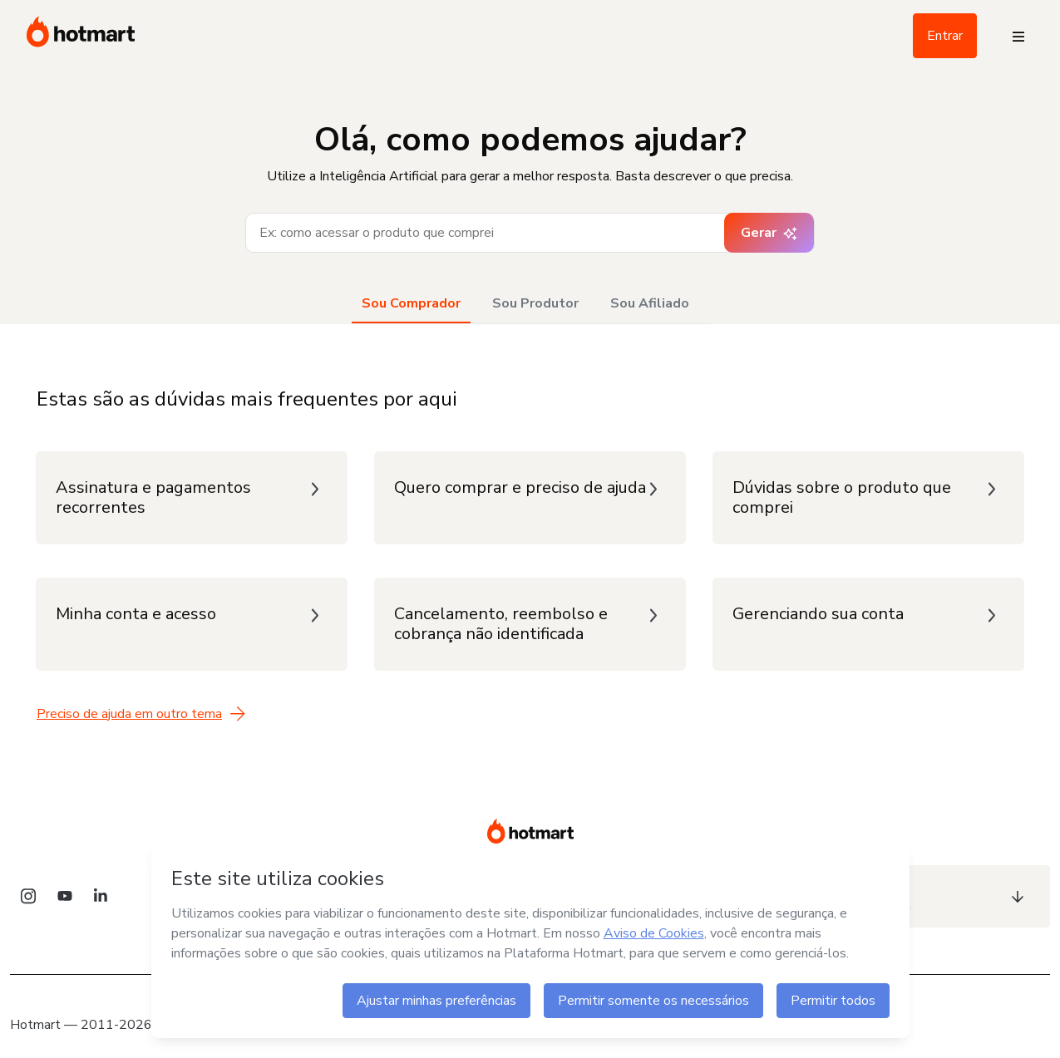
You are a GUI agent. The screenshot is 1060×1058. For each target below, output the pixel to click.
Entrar (945, 36)
